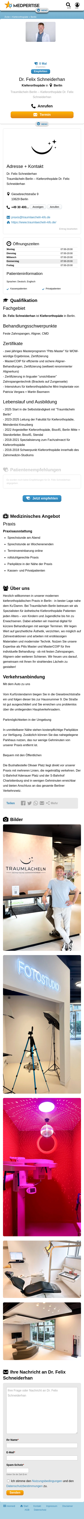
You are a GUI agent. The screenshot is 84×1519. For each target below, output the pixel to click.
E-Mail (10, 1452)
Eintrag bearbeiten (68, 229)
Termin (42, 115)
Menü (42, 10)
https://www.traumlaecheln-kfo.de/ (31, 222)
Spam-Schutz (14, 1464)
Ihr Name (12, 1439)
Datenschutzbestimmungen (24, 1486)
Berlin (33, 17)
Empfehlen (40, 71)
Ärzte (7, 17)
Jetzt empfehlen (42, 498)
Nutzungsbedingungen (47, 1481)
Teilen (10, 803)
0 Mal (40, 63)
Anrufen (54, 206)
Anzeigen (38, 206)
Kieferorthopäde (20, 17)
